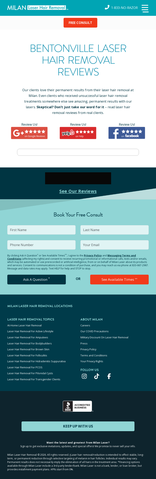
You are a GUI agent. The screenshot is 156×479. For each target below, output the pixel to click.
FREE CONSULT (80, 22)
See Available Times (119, 279)
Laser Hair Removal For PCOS (24, 363)
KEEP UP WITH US (78, 421)
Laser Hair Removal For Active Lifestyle (30, 331)
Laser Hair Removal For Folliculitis (27, 353)
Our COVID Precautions (94, 331)
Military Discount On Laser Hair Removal (104, 336)
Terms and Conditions (93, 353)
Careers (85, 325)
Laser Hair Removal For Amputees (27, 336)
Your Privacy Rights (91, 358)
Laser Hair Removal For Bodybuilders (29, 342)
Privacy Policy (93, 255)
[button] (145, 9)
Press (84, 342)
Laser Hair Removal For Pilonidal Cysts (30, 369)
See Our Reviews (78, 191)
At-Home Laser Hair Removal (24, 325)
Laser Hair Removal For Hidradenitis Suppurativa (36, 358)
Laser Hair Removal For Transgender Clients (33, 374)
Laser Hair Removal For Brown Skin (28, 347)
